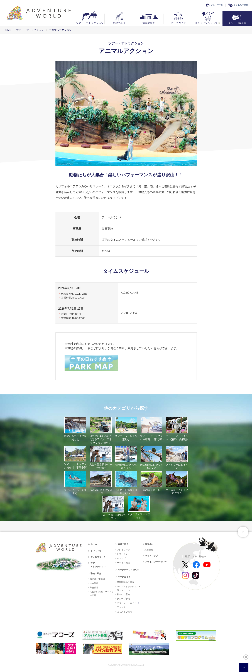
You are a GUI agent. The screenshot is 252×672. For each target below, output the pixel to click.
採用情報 (148, 550)
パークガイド (178, 23)
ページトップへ (243, 532)
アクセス (121, 607)
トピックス (95, 551)
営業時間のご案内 (125, 582)
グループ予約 (216, 5)
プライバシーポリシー (156, 561)
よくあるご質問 (240, 5)
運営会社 (149, 544)
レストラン (122, 554)
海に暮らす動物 (97, 579)
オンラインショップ (206, 23)
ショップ (121, 558)
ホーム (93, 544)
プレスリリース (98, 557)
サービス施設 (123, 563)
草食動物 (94, 587)
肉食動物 (94, 583)
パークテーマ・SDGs (128, 570)
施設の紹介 (149, 23)
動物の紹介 (119, 23)
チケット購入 (235, 23)
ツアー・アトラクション (90, 23)
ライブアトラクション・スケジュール (129, 588)
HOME (7, 30)
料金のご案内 (123, 594)
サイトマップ (151, 555)
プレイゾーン (123, 550)
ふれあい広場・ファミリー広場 (101, 594)
